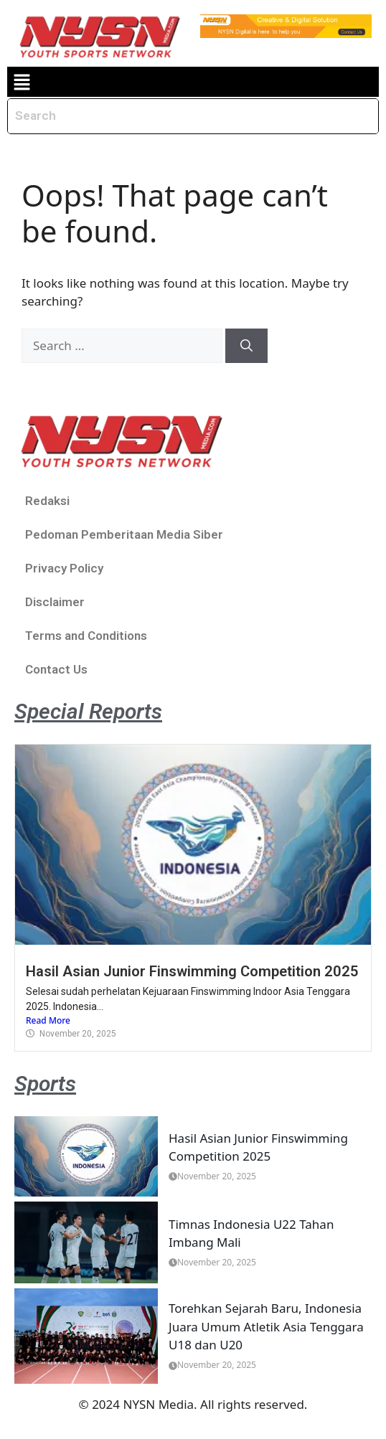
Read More (48, 1020)
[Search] (246, 346)
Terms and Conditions (86, 635)
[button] (21, 82)
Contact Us (56, 669)
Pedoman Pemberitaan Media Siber (124, 534)
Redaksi (47, 501)
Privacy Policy (64, 568)
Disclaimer (55, 602)
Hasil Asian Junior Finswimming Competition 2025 (192, 971)
